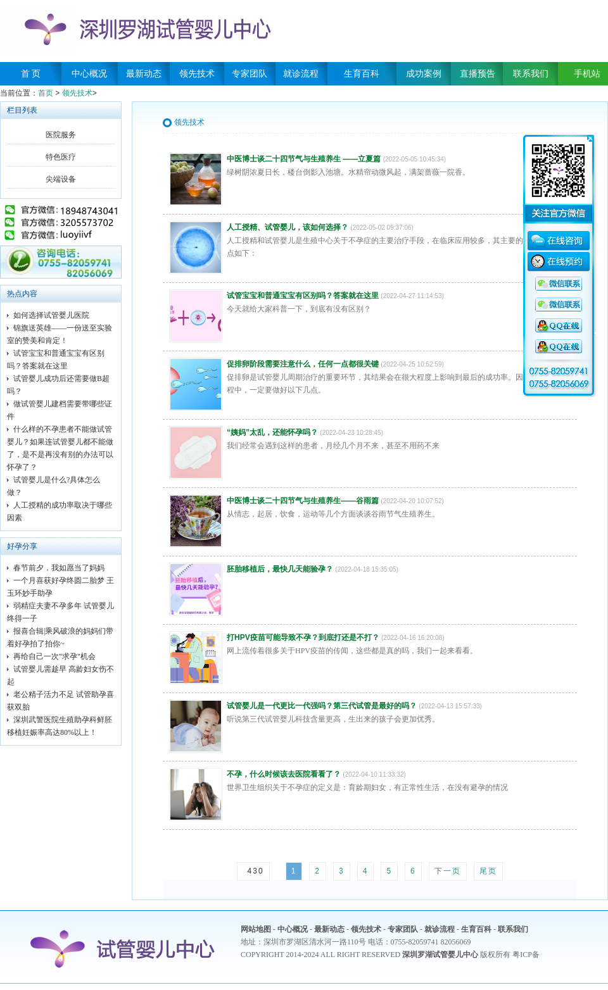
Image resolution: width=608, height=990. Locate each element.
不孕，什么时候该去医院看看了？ (284, 774)
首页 (45, 93)
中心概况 (89, 73)
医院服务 (61, 134)
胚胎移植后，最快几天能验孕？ (280, 569)
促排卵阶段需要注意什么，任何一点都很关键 (303, 364)
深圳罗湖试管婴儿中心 (440, 954)
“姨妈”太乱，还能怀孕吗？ (272, 432)
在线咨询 (558, 242)
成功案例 (423, 73)
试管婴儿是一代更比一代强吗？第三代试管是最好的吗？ (322, 705)
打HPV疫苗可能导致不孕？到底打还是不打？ (303, 637)
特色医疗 (61, 157)
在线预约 (558, 263)
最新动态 (144, 73)
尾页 (488, 871)
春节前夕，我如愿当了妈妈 (58, 567)
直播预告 (477, 73)
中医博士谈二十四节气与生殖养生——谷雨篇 (303, 500)
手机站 (582, 73)
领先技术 (197, 73)
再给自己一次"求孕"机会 (54, 656)
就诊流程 (301, 73)
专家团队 (249, 73)
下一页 (447, 871)
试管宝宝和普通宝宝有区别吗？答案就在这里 (303, 295)
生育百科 (361, 73)
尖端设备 (61, 179)
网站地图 (256, 929)
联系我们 (530, 73)
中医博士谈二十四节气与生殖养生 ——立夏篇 (304, 158)
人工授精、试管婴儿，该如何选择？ (287, 227)
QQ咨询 (558, 284)
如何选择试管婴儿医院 (51, 315)
